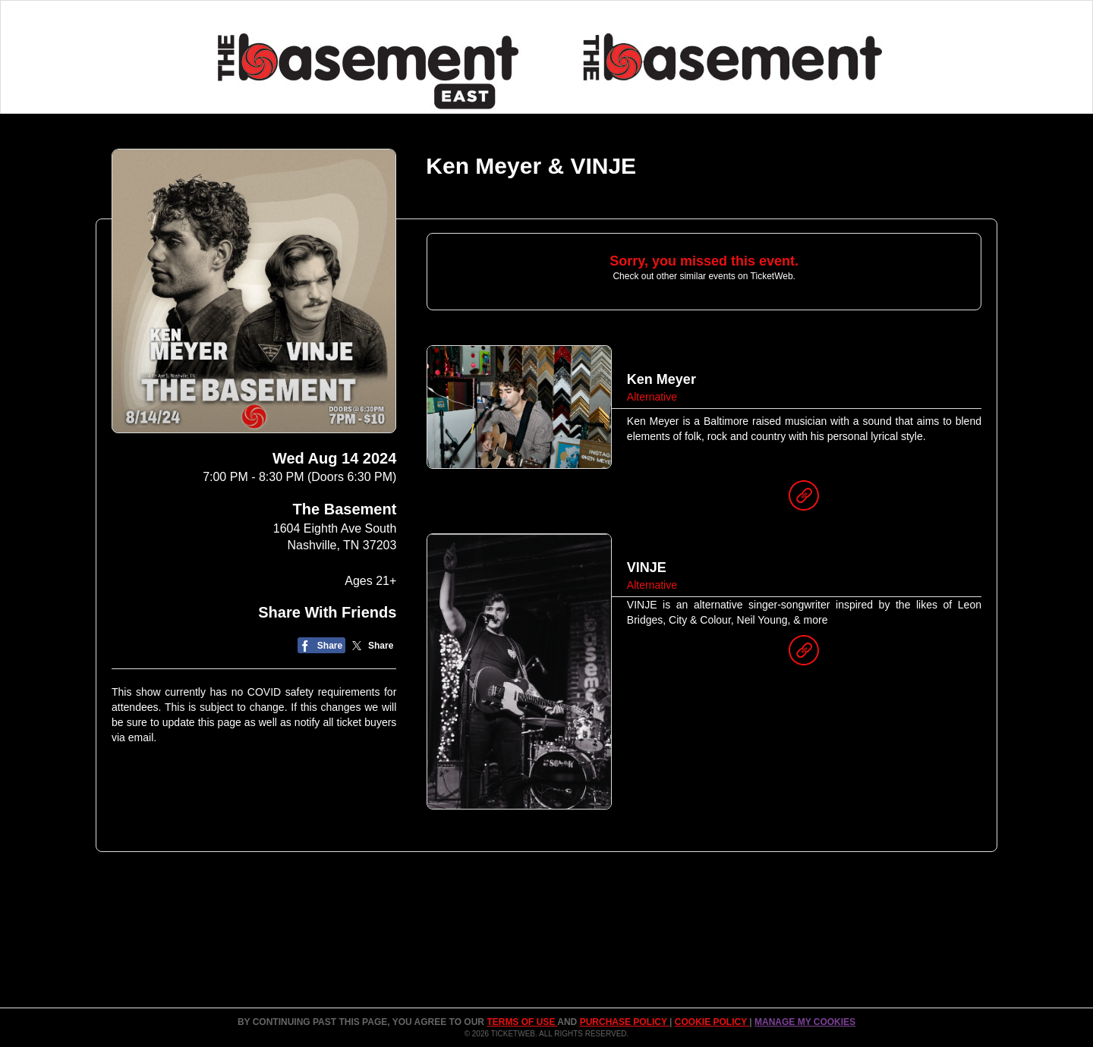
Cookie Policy (712, 1022)
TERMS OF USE (522, 1022)
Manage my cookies (804, 1022)
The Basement (345, 509)
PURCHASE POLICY (624, 1022)
